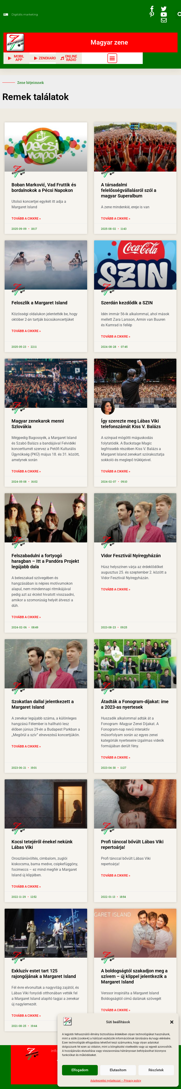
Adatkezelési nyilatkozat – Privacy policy (115, 1080)
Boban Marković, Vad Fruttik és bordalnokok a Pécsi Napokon (44, 187)
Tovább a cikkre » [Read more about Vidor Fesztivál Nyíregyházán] (115, 589)
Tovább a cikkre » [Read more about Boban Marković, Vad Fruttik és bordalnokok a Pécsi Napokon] (26, 218)
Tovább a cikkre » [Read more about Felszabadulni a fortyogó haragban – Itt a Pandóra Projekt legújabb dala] (26, 617)
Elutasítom (118, 1070)
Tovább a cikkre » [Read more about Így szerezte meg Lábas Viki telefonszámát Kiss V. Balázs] (115, 471)
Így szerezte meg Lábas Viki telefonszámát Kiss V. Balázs (131, 423)
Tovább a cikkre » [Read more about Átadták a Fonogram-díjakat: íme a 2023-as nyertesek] (115, 757)
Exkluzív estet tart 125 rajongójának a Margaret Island (44, 973)
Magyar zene (109, 42)
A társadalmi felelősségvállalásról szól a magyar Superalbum (128, 190)
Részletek (156, 1070)
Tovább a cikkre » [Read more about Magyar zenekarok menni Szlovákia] (26, 471)
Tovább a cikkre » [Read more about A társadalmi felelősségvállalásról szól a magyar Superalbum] (115, 218)
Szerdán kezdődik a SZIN (127, 303)
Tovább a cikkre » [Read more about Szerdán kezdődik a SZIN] (115, 336)
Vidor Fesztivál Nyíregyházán (131, 555)
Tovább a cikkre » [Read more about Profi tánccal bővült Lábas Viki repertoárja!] (115, 875)
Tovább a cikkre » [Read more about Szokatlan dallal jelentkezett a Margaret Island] (26, 746)
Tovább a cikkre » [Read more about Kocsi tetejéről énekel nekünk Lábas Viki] (26, 886)
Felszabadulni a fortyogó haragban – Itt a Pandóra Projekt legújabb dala (45, 561)
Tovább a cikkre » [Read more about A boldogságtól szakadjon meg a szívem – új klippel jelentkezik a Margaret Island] (115, 1010)
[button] (171, 1022)
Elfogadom (79, 1070)
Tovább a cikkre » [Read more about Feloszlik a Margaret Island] (26, 331)
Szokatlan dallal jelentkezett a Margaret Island (43, 704)
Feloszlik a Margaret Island (39, 303)
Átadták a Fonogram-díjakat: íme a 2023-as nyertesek (135, 704)
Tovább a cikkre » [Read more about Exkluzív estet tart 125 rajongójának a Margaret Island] (26, 1015)
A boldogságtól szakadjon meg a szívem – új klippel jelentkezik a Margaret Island (134, 976)
